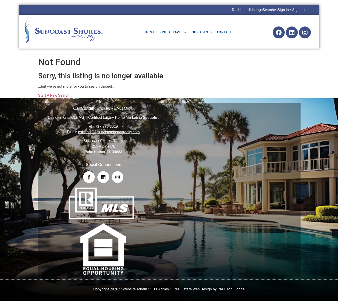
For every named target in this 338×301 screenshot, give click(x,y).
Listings (256, 10)
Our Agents (202, 32)
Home (150, 32)
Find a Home (173, 32)
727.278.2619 (106, 126)
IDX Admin (160, 289)
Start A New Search (53, 95)
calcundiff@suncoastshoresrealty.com (109, 132)
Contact (224, 32)
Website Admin (135, 289)
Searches (270, 10)
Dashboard (241, 10)
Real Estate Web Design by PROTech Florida (209, 289)
